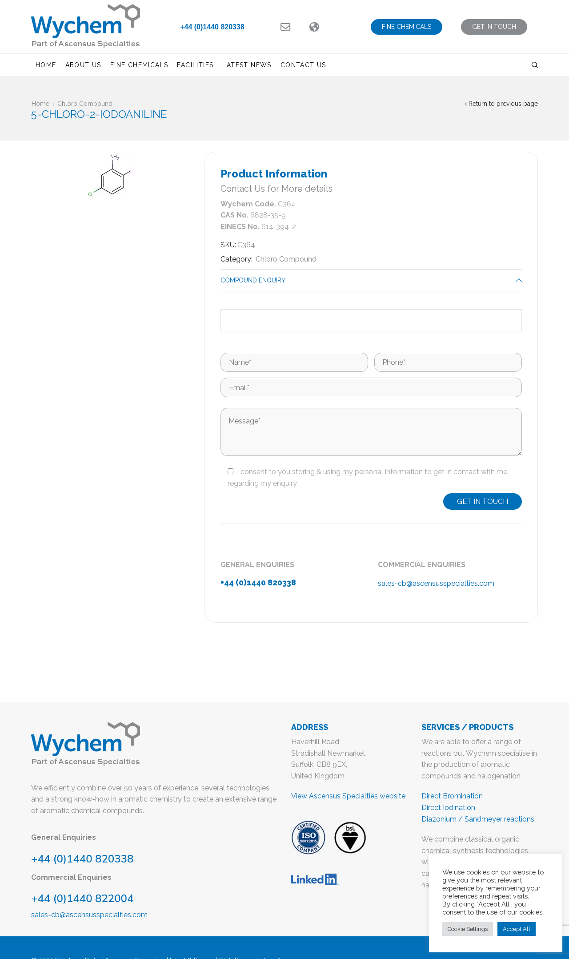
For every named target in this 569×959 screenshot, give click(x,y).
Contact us (303, 64)
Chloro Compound (84, 103)
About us (83, 64)
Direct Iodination (448, 807)
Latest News (246, 64)
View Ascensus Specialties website (348, 796)
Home (46, 64)
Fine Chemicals (139, 64)
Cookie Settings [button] (468, 929)
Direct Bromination (452, 796)
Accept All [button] (516, 929)
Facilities (195, 64)
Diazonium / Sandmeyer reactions (477, 819)
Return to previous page (503, 103)
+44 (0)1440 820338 (212, 27)
